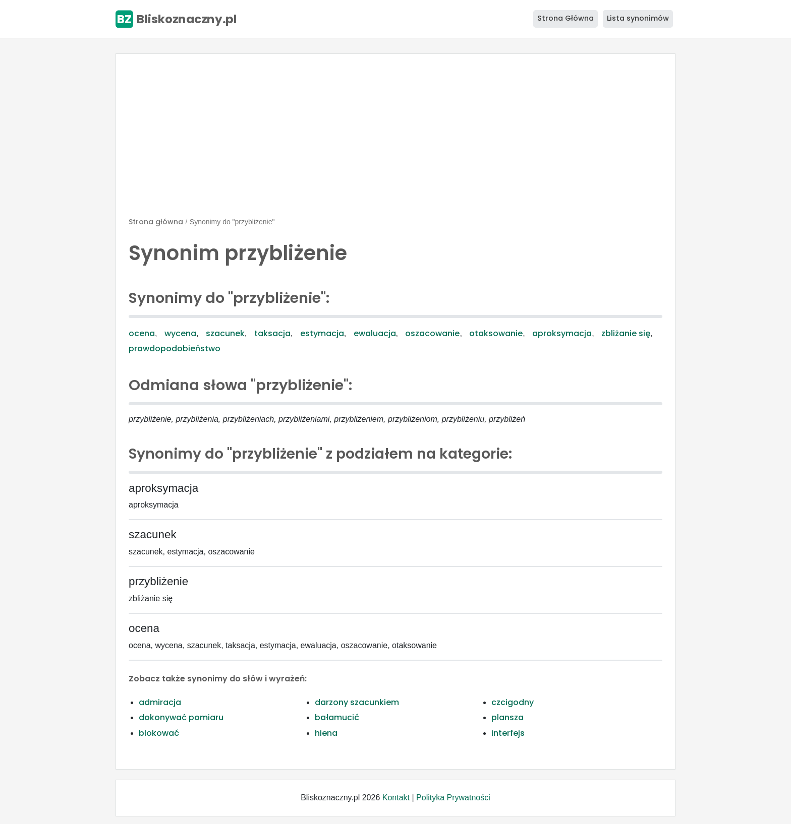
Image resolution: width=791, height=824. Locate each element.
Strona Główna (565, 18)
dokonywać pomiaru (181, 717)
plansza (507, 717)
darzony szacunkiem (357, 702)
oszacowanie (432, 333)
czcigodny (512, 702)
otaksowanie (496, 333)
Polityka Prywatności (453, 797)
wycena (180, 333)
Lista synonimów (638, 18)
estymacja (322, 333)
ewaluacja (375, 333)
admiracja (160, 702)
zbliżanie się (625, 333)
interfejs (508, 733)
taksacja (272, 333)
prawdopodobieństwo (174, 348)
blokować (159, 733)
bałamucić (337, 717)
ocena (142, 333)
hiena (326, 733)
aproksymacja (562, 333)
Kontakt (396, 797)
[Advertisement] (395, 139)
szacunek (225, 333)
